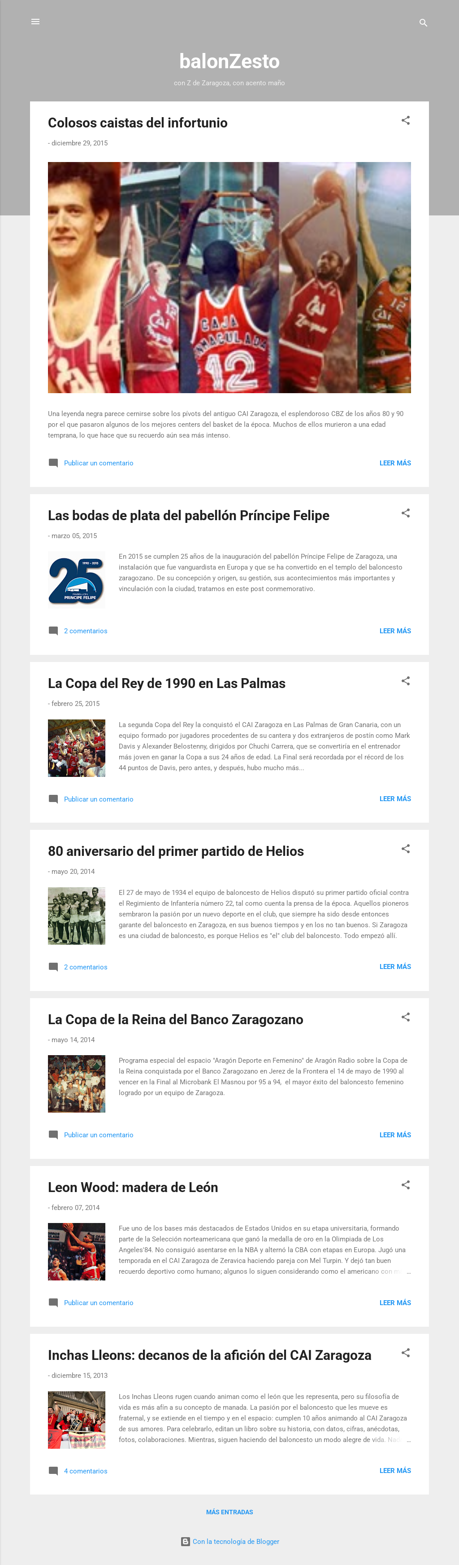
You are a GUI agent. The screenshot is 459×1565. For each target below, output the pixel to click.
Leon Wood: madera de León (133, 1187)
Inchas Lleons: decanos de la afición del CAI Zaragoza (210, 1355)
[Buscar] (423, 24)
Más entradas (229, 1512)
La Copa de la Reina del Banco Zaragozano (175, 1019)
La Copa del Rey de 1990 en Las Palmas (167, 683)
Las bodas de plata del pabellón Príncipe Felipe (188, 515)
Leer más (395, 463)
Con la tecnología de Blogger (229, 1542)
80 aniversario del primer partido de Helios (176, 851)
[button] (405, 122)
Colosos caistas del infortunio (138, 123)
